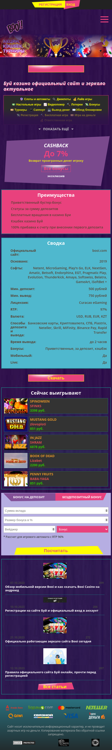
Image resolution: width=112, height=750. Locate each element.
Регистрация (50, 4)
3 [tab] (61, 55)
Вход (70, 4)
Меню (104, 18)
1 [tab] (51, 55)
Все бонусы (56, 168)
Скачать (56, 69)
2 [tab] (56, 55)
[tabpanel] (56, 45)
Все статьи (55, 686)
